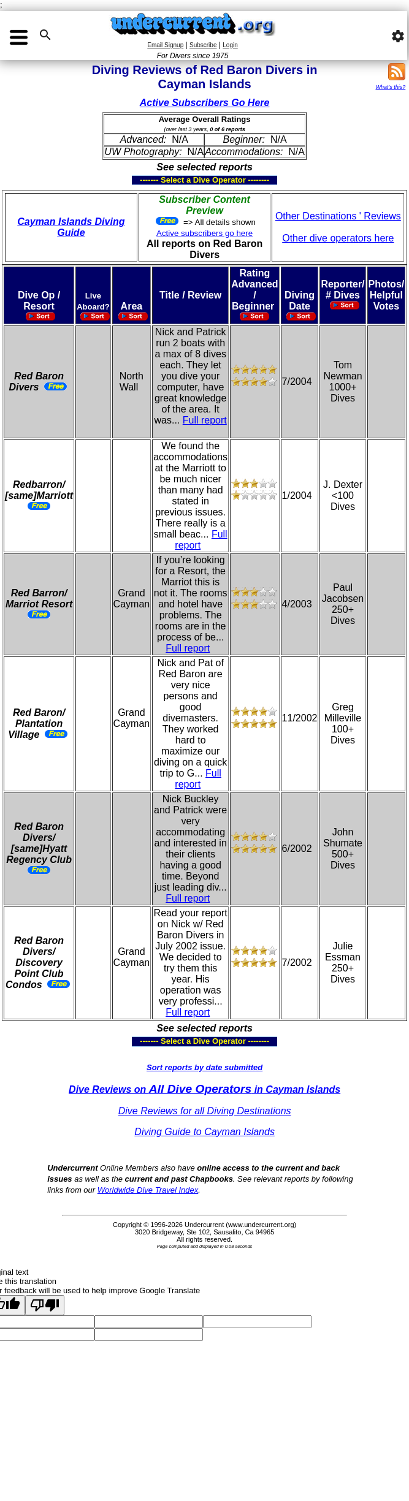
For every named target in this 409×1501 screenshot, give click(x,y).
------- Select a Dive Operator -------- (144, 180)
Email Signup (165, 45)
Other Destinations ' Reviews (338, 216)
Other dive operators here (338, 238)
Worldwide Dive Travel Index (147, 1190)
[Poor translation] (44, 1305)
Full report (205, 420)
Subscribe (202, 45)
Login (230, 45)
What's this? (390, 87)
